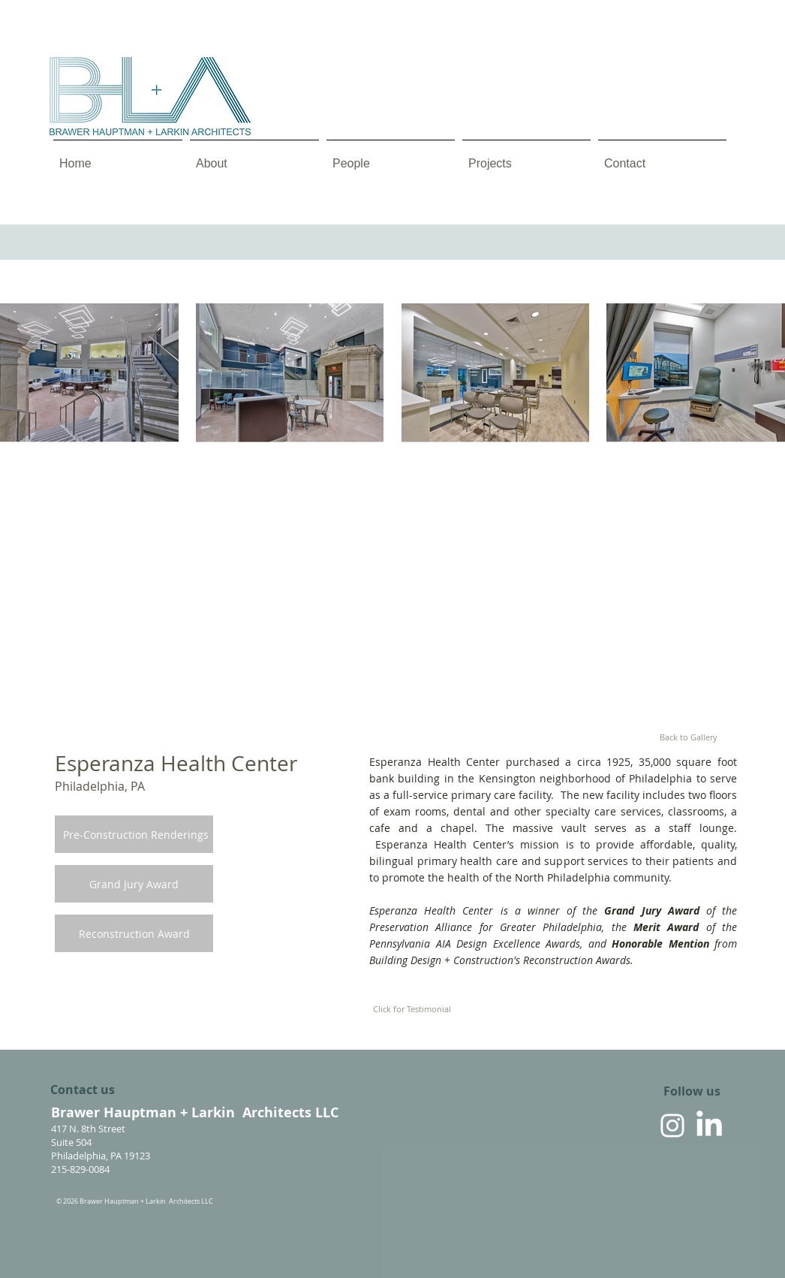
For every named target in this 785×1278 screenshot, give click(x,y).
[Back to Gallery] (688, 737)
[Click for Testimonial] (412, 1009)
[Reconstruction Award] (134, 934)
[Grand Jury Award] (134, 884)
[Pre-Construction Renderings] (136, 834)
